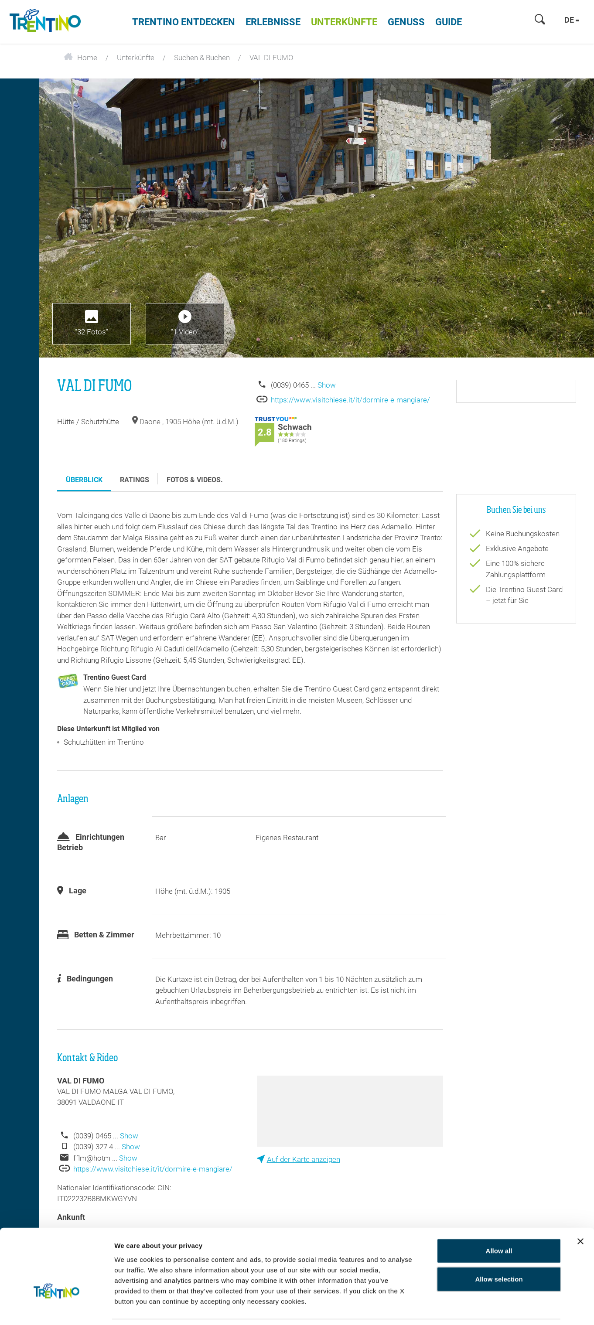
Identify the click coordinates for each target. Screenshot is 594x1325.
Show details (513, 1307)
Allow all (499, 1222)
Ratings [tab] (134, 480)
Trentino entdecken (183, 22)
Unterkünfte (344, 22)
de (571, 19)
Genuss (406, 22)
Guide (448, 22)
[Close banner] (580, 1212)
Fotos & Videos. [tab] (195, 480)
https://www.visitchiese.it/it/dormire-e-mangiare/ (350, 399)
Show (326, 385)
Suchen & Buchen (202, 57)
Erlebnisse (273, 22)
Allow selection (498, 1250)
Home (80, 57)
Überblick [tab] (84, 480)
